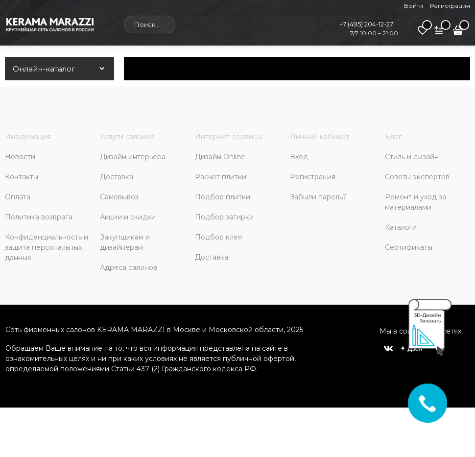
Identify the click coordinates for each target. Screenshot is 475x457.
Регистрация (450, 5)
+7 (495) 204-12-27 (366, 24)
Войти (413, 5)
